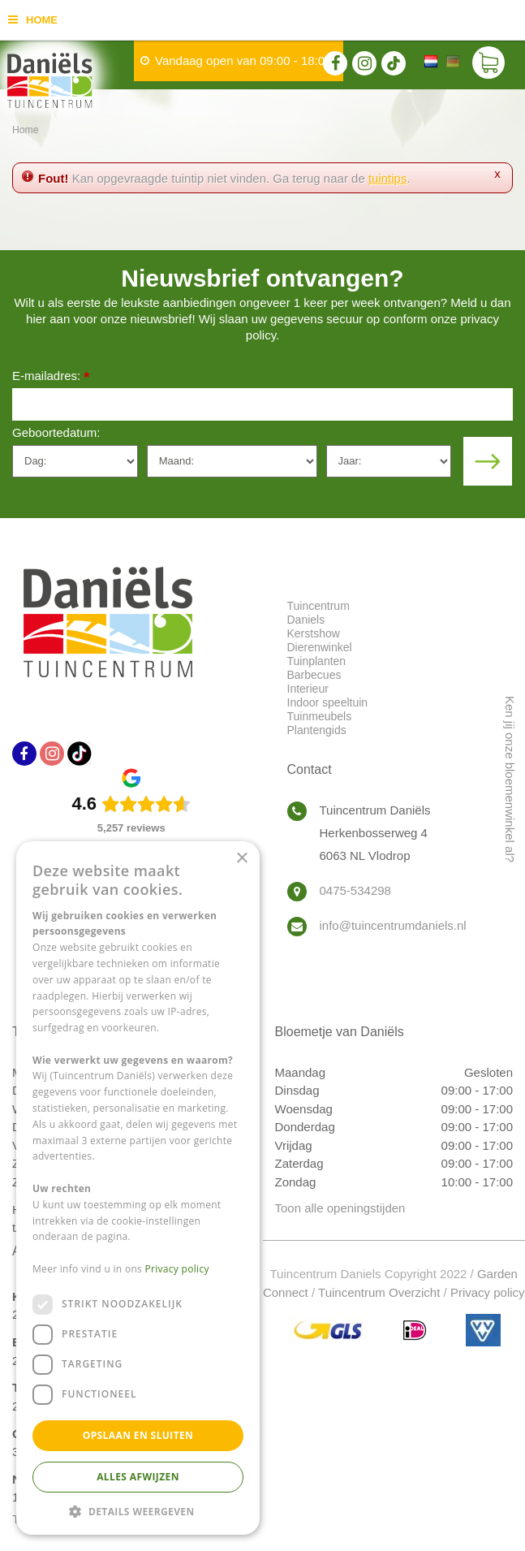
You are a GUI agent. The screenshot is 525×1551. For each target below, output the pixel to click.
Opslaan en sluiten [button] (138, 1435)
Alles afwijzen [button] (138, 1477)
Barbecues (314, 674)
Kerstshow (313, 633)
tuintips (387, 178)
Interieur (308, 688)
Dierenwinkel (319, 647)
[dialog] (138, 1188)
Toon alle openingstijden (340, 1208)
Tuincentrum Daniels (318, 612)
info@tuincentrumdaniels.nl (393, 925)
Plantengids (316, 730)
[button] (137, 1511)
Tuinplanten (316, 661)
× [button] (241, 859)
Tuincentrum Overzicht (379, 1292)
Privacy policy (487, 1292)
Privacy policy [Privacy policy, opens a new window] (177, 1269)
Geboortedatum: (56, 432)
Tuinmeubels (319, 716)
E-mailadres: (50, 377)
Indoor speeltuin (327, 702)
